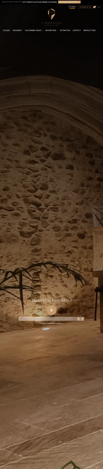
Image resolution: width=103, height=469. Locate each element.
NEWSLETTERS (89, 30)
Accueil (6, 30)
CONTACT (77, 30)
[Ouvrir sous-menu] (22, 30)
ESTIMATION (65, 30)
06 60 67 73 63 (17, 2)
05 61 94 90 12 (10, 2)
